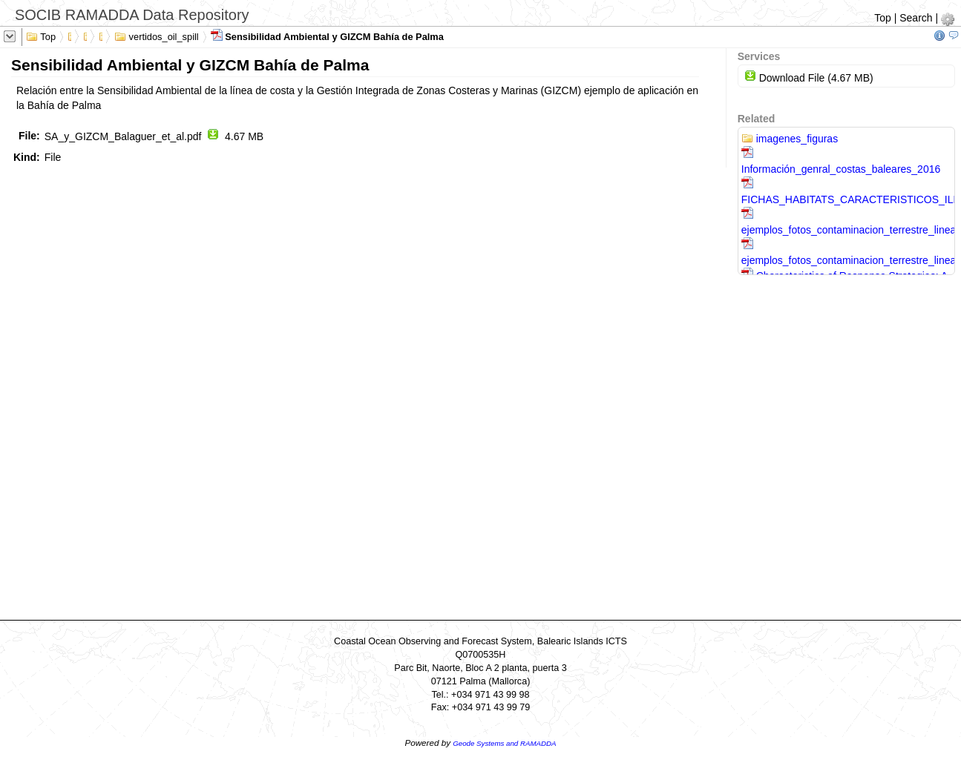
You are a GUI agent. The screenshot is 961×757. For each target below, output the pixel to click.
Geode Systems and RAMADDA (504, 743)
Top (882, 18)
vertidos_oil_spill (156, 35)
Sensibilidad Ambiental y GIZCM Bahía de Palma (327, 35)
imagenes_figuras (789, 139)
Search (915, 18)
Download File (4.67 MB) (808, 78)
